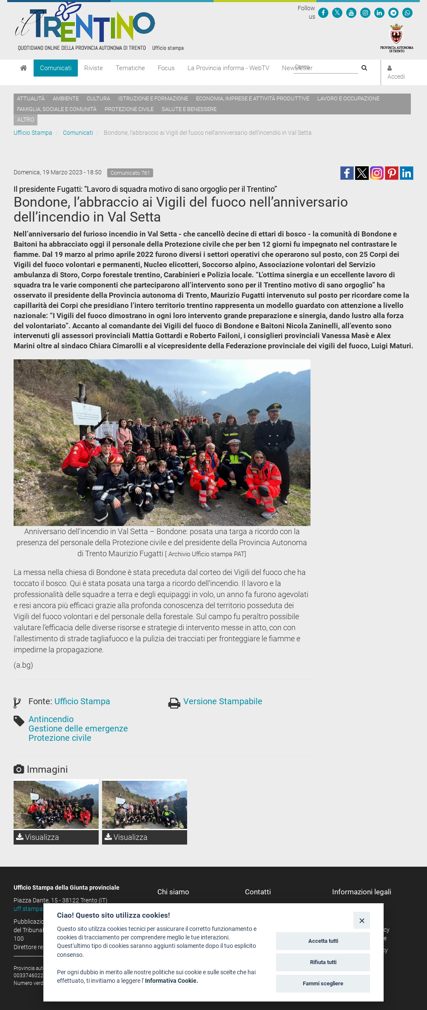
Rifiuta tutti (323, 962)
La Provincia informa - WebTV (228, 68)
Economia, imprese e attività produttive (252, 98)
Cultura (98, 98)
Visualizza (37, 837)
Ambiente (66, 98)
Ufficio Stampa (33, 132)
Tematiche (130, 68)
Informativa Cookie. (171, 980)
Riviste (93, 68)
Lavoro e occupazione (348, 98)
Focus (166, 68)
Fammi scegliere (323, 983)
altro (25, 119)
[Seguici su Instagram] (365, 12)
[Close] (361, 920)
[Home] (24, 68)
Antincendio (51, 719)
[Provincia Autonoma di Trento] (396, 37)
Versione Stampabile (222, 701)
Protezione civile (129, 109)
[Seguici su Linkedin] (379, 12)
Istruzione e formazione (153, 98)
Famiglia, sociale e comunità (57, 109)
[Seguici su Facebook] (323, 12)
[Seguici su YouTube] (351, 12)
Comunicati (55, 68)
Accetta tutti (323, 941)
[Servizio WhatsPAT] (407, 12)
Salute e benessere (189, 109)
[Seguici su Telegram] (393, 12)
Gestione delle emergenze (78, 728)
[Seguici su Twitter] (337, 12)
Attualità (31, 98)
